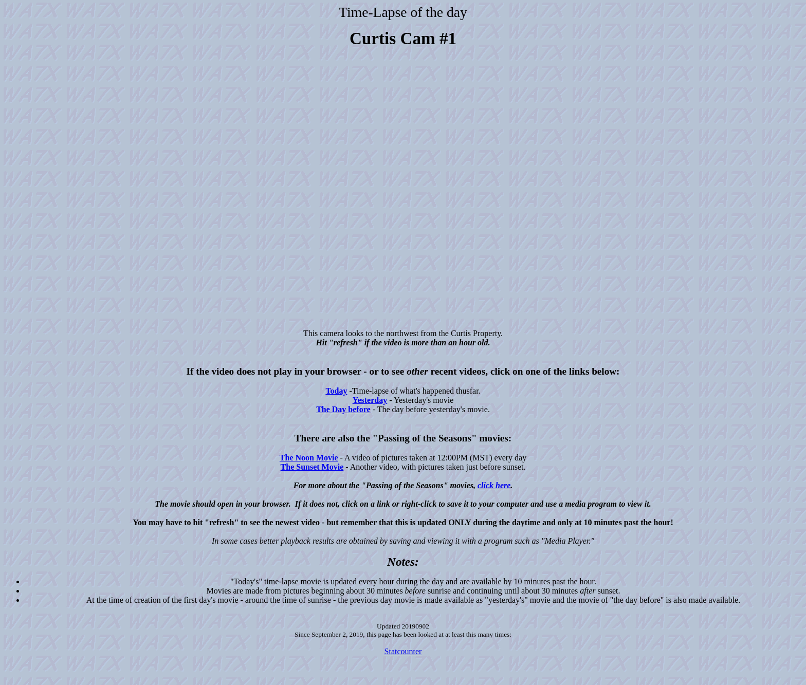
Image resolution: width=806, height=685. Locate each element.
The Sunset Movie (312, 466)
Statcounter (403, 651)
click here (494, 485)
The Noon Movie (309, 457)
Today (336, 390)
